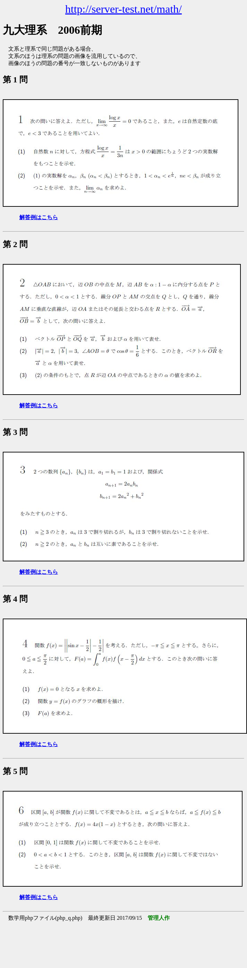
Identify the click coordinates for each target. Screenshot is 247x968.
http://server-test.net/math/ (123, 9)
